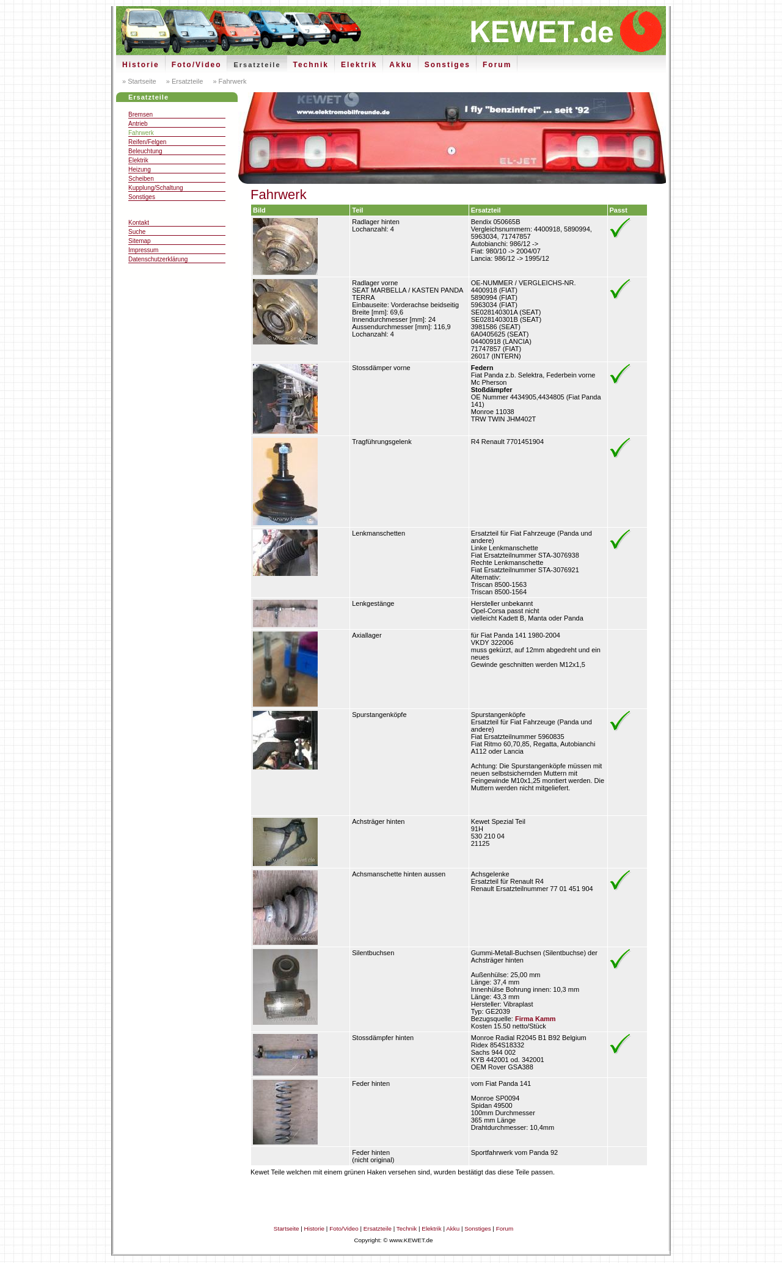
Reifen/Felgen (147, 142)
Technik (311, 64)
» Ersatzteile (183, 81)
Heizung (139, 169)
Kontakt (138, 222)
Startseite (286, 1228)
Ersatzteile (256, 64)
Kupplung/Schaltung (155, 187)
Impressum (143, 250)
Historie (140, 64)
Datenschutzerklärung (158, 259)
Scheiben (141, 178)
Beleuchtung (145, 151)
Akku (400, 64)
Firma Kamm (535, 1018)
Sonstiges (447, 64)
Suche (136, 231)
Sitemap (139, 241)
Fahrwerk (141, 132)
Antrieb (138, 123)
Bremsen (140, 114)
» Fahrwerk (228, 81)
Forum (497, 64)
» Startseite (139, 81)
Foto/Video (197, 64)
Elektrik (359, 64)
